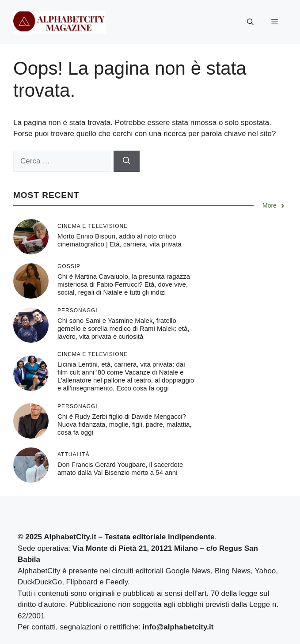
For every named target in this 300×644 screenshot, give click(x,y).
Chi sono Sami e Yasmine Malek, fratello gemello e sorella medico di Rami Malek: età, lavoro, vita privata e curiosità (123, 328)
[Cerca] (127, 161)
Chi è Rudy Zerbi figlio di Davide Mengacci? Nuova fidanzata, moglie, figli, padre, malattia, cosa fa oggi (124, 424)
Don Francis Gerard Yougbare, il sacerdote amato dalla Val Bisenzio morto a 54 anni (120, 468)
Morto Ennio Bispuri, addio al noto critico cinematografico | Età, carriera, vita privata (119, 240)
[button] (250, 22)
